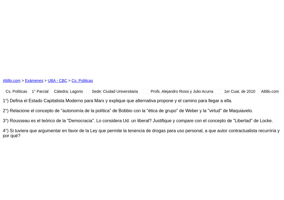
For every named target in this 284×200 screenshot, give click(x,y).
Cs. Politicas (82, 80)
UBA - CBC (57, 80)
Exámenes (34, 80)
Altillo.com (12, 80)
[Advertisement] (86, 37)
